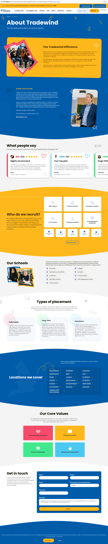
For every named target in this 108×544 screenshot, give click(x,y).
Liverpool (86, 371)
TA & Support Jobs (32, 11)
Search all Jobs (71, 242)
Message (42, 498)
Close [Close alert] (105, 1)
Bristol (51, 377)
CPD (48, 11)
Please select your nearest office (80, 482)
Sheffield (69, 371)
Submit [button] (68, 509)
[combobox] (84, 485)
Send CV (93, 11)
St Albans (86, 377)
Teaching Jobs (19, 11)
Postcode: (42, 490)
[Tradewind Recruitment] (5, 10)
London (69, 377)
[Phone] (84, 477)
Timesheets (103, 10)
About (53, 11)
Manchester (70, 380)
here (55, 5)
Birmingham (54, 371)
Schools (42, 11)
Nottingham (54, 374)
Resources (61, 11)
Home (8, 16)
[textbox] (53, 477)
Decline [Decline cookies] (60, 540)
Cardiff (52, 380)
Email (41, 482)
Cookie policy (59, 536)
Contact (69, 11)
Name (41, 475)
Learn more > (56, 1)
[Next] (99, 145)
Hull (84, 374)
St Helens (86, 380)
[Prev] (96, 145)
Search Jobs (82, 11)
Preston (52, 383)
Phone (72, 475)
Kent (67, 374)
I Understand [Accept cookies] (47, 540)
